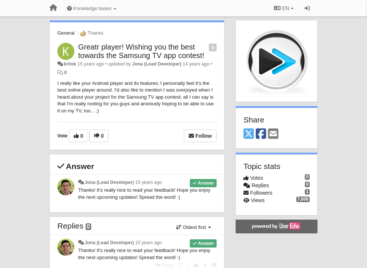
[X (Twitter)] (248, 134)
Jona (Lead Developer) (156, 64)
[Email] (273, 134)
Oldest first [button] (193, 227)
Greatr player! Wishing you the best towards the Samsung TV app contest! (141, 51)
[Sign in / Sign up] (307, 8)
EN (284, 8)
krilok (70, 64)
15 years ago (148, 182)
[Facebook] (261, 134)
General (65, 33)
